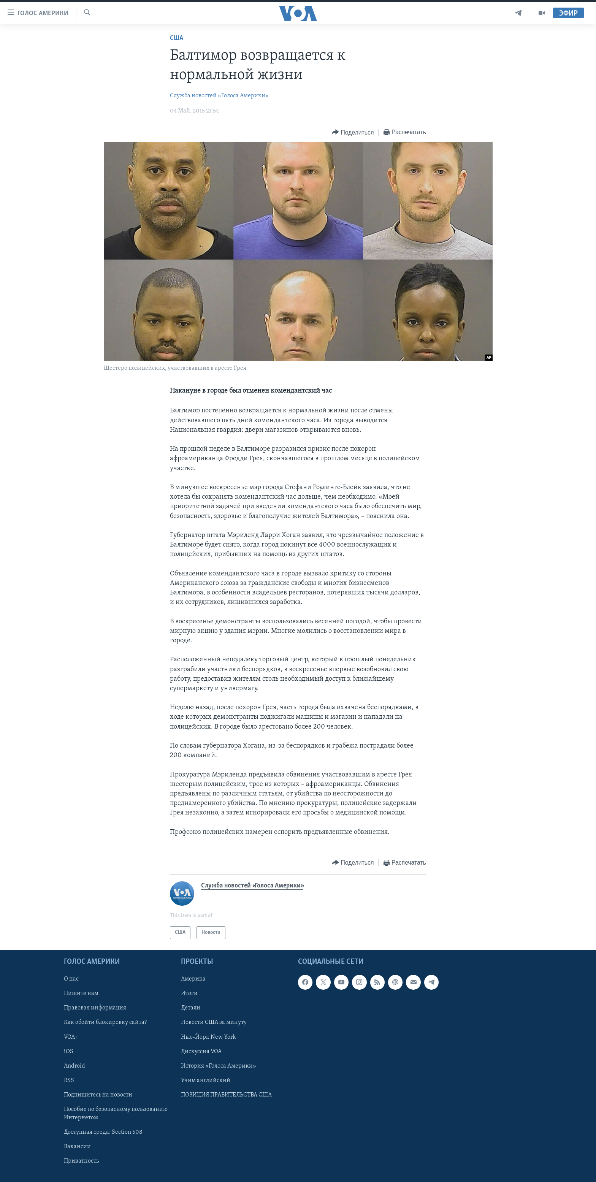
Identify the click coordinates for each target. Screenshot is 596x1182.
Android (74, 1066)
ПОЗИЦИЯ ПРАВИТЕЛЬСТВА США (226, 1095)
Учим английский (205, 1080)
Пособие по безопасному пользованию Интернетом (116, 1113)
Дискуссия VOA (201, 1052)
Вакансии (77, 1147)
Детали (190, 1008)
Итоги (189, 994)
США (176, 38)
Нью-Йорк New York (208, 1037)
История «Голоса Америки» (218, 1066)
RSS (69, 1080)
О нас (71, 979)
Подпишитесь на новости (98, 1095)
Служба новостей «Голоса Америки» (219, 96)
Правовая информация (95, 1008)
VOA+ (71, 1037)
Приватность (81, 1161)
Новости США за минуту (214, 1023)
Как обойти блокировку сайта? (105, 1023)
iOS (68, 1052)
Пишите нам (81, 994)
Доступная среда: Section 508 (103, 1132)
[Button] (353, 132)
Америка (193, 979)
